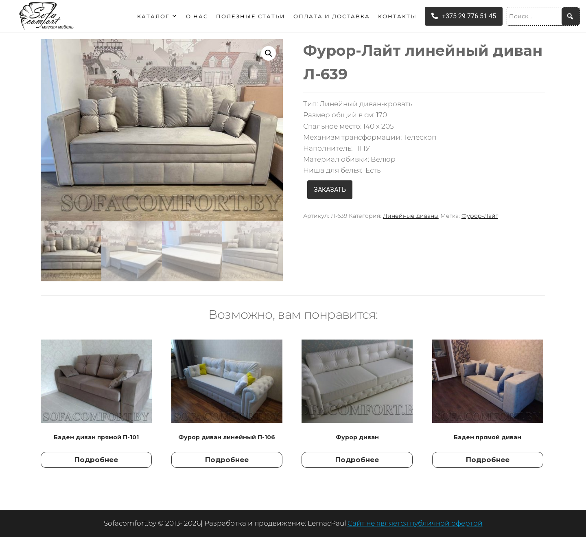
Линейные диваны (411, 215)
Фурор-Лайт (479, 215)
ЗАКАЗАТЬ (330, 189)
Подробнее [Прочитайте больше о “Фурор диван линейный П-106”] (227, 460)
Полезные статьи (250, 16)
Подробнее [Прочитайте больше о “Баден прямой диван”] (487, 460)
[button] (268, 53)
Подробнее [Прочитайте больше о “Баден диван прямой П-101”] (96, 460)
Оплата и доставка (331, 16)
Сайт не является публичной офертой (415, 523)
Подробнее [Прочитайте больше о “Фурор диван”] (357, 460)
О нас (197, 16)
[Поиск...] (543, 16)
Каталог (157, 16)
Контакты (397, 16)
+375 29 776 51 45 (463, 16)
